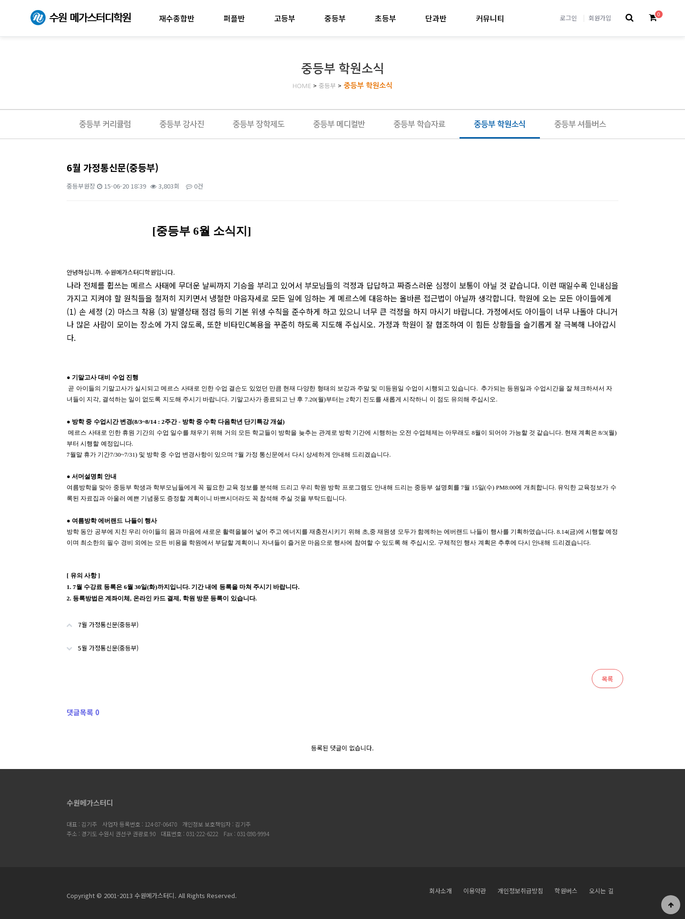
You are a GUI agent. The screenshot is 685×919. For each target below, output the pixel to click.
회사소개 (440, 890)
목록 (607, 678)
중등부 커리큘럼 (105, 124)
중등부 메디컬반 (339, 124)
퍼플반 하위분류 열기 (253, 18)
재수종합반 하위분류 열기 (202, 18)
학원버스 (566, 890)
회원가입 (599, 17)
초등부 (385, 18)
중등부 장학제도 (258, 124)
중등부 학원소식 (367, 85)
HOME (302, 86)
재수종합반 (177, 18)
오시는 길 (601, 890)
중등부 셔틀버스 (580, 124)
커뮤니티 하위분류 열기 (512, 18)
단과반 (436, 18)
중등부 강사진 (181, 124)
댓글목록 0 (83, 712)
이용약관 (474, 890)
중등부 (335, 18)
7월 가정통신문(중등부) (97, 621)
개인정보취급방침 (520, 890)
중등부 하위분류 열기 (354, 18)
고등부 (284, 18)
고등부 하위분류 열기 (303, 18)
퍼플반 (234, 18)
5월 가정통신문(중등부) (97, 644)
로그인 (568, 17)
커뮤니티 (490, 18)
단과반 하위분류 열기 (454, 18)
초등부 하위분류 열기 (404, 18)
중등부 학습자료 (419, 124)
